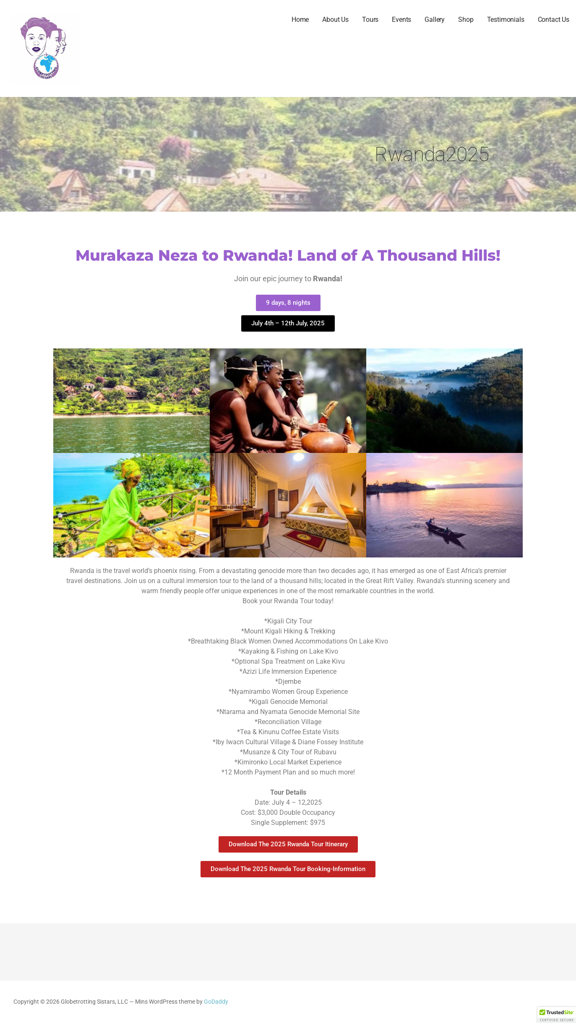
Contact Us (553, 20)
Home (300, 20)
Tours (370, 20)
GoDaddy (216, 1001)
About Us (335, 20)
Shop (465, 20)
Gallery (435, 20)
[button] (556, 1015)
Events (401, 20)
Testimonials (505, 20)
